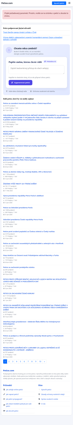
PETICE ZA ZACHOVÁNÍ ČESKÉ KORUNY (18, 293)
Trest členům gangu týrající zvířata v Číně (19, 32)
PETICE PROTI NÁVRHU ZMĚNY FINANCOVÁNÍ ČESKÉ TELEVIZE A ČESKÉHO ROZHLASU (33, 133)
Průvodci (7, 385)
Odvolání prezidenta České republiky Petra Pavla (23, 219)
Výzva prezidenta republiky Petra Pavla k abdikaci (23, 196)
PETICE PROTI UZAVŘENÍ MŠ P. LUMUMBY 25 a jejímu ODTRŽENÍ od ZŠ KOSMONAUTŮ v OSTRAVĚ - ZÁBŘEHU (31, 349)
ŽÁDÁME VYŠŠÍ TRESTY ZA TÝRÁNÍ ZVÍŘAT (20, 184)
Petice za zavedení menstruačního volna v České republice (27, 103)
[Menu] (69, 3)
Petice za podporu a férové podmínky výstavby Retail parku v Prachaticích (33, 336)
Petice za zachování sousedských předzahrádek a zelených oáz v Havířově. (33, 243)
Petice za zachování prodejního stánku (18, 267)
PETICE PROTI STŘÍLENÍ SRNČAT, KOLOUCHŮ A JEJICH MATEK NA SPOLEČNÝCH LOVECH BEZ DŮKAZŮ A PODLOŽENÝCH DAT (34, 280)
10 (40, 361)
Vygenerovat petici (20, 82)
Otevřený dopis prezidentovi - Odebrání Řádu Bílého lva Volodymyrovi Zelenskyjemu (31, 323)
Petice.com (7, 3)
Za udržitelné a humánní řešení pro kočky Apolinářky (24, 146)
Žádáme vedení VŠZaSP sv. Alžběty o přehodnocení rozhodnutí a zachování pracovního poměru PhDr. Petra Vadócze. (33, 159)
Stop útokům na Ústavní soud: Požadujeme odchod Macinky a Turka (31, 255)
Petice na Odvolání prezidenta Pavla (18, 208)
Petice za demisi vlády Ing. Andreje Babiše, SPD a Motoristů (27, 172)
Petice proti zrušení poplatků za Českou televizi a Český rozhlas (29, 231)
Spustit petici (59, 3)
